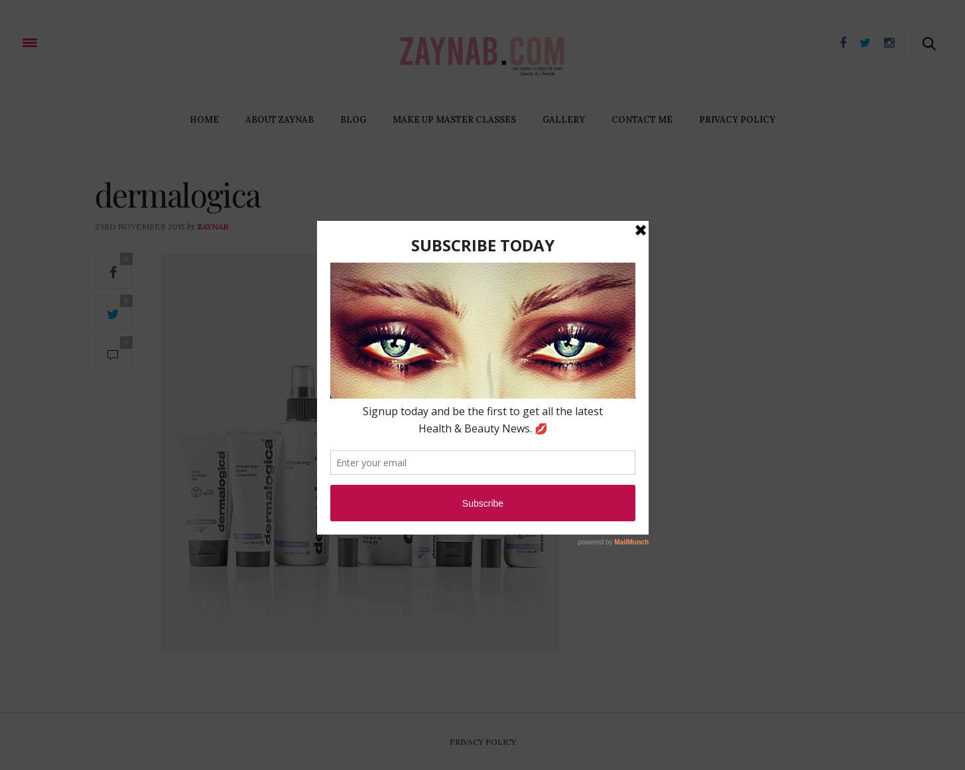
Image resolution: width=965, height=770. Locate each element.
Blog (353, 119)
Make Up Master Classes (454, 119)
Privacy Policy (737, 119)
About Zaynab (279, 119)
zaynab (213, 226)
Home (204, 119)
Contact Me (642, 119)
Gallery (564, 119)
